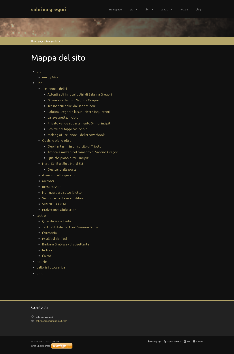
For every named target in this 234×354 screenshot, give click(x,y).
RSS (188, 341)
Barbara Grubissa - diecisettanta (65, 244)
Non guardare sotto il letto (62, 192)
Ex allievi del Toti (54, 238)
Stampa (199, 341)
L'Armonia (49, 232)
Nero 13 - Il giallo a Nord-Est (62, 163)
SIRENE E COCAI (54, 204)
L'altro (46, 256)
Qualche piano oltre (56, 140)
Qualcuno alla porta (62, 169)
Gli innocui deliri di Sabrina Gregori (73, 100)
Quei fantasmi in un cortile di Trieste (74, 146)
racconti (48, 181)
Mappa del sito (174, 341)
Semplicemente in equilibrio (63, 198)
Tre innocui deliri (54, 88)
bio (131, 9)
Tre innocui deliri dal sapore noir (71, 106)
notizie (184, 9)
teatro (164, 9)
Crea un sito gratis (40, 345)
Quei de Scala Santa (56, 221)
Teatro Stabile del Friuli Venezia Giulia (70, 227)
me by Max (50, 77)
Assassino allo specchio (59, 175)
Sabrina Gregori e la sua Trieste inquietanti (79, 111)
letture (47, 250)
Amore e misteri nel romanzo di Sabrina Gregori (83, 152)
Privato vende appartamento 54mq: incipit (79, 123)
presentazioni (52, 186)
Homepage (115, 9)
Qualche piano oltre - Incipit (68, 158)
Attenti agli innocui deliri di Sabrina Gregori (80, 94)
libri (147, 9)
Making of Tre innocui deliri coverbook (76, 135)
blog (198, 9)
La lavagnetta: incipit (63, 117)
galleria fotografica (51, 267)
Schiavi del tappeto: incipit (67, 129)
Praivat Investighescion (59, 209)
